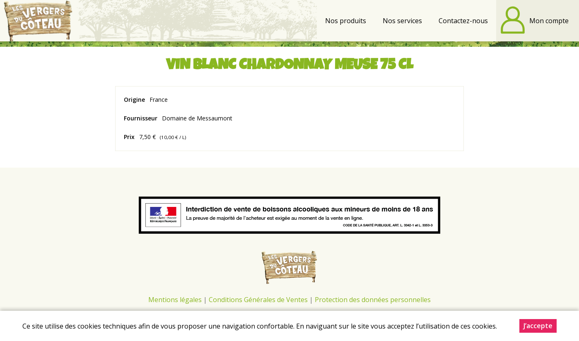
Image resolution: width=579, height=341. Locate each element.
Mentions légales (175, 299)
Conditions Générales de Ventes (259, 299)
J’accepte (538, 326)
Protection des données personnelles (373, 299)
